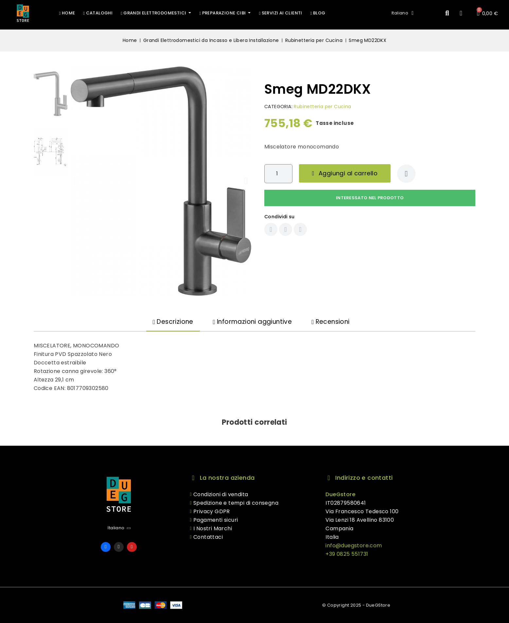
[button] (447, 13)
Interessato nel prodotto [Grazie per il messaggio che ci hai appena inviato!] (370, 198)
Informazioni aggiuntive (252, 321)
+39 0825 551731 (346, 554)
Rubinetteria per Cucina (322, 106)
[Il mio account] (461, 13)
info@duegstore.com (353, 545)
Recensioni (330, 321)
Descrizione (173, 321)
